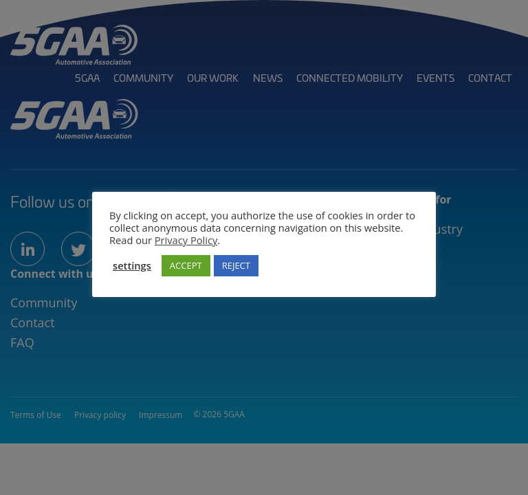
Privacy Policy (186, 240)
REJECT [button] (236, 265)
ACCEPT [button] (186, 265)
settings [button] (132, 265)
